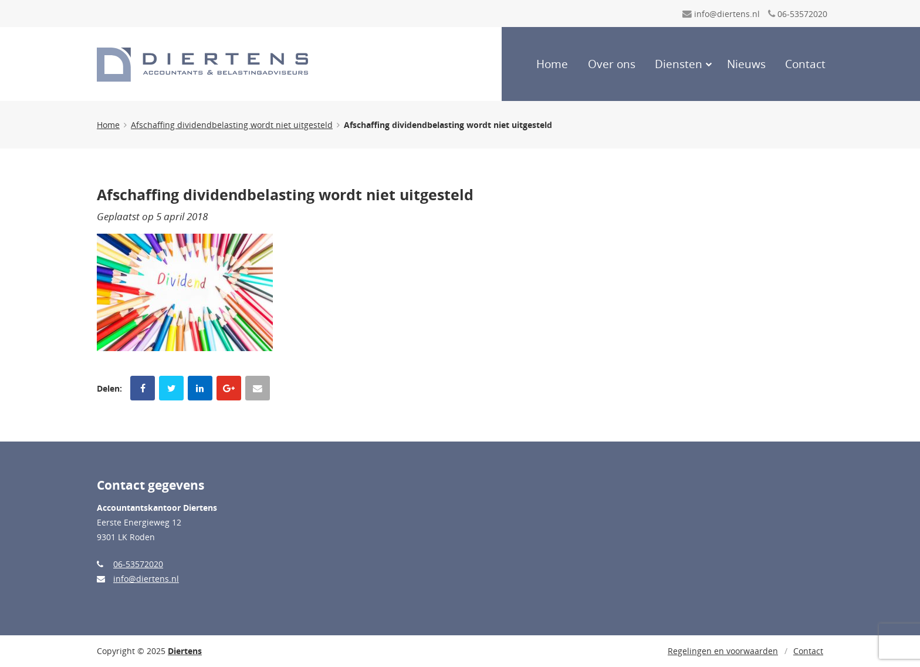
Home (552, 64)
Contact (805, 64)
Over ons (611, 64)
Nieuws (746, 64)
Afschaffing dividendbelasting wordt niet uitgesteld (232, 124)
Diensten (678, 64)
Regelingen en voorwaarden (723, 650)
